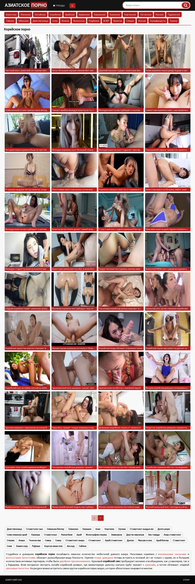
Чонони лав (35, 540)
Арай (79, 534)
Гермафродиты (158, 20)
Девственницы (40, 20)
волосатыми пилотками (21, 557)
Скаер (58, 540)
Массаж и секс (145, 540)
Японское (25, 14)
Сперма (10, 540)
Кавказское (100, 14)
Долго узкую (164, 529)
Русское (160, 14)
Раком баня (66, 534)
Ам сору (71, 546)
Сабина (82, 546)
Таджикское (174, 14)
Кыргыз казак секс (53, 546)
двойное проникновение (75, 561)
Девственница (14, 529)
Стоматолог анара (75, 540)
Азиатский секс (13, 579)
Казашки (86, 529)
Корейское (55, 14)
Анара (22, 540)
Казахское (115, 14)
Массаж (142, 20)
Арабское (70, 14)
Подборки (94, 20)
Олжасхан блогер (55, 529)
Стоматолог (94, 540)
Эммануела (116, 534)
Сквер (48, 540)
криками (150, 564)
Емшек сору (22, 546)
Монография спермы (96, 534)
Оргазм (122, 529)
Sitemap (186, 580)
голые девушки (103, 557)
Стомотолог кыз (34, 529)
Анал (97, 529)
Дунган (130, 540)
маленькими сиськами (172, 554)
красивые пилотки (17, 568)
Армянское (84, 14)
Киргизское (130, 14)
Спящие (130, 20)
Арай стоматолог (114, 540)
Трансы (173, 20)
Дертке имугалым (135, 534)
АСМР (106, 20)
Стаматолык (50, 534)
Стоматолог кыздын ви (141, 529)
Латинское (145, 14)
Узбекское (23, 20)
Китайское (40, 14)
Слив (9, 546)
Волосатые (79, 20)
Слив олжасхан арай (17, 534)
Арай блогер (162, 540)
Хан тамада (154, 534)
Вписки (65, 20)
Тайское (10, 20)
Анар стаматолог (172, 534)
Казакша (35, 534)
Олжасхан (73, 529)
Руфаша (36, 546)
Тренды (59, 5)
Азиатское (26, 5)
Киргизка (109, 529)
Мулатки (117, 20)
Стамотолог (179, 540)
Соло (54, 20)
